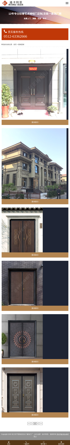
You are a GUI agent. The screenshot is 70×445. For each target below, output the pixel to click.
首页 (15, 44)
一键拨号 (26, 443)
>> (41, 423)
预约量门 (44, 443)
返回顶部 (61, 443)
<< (29, 423)
